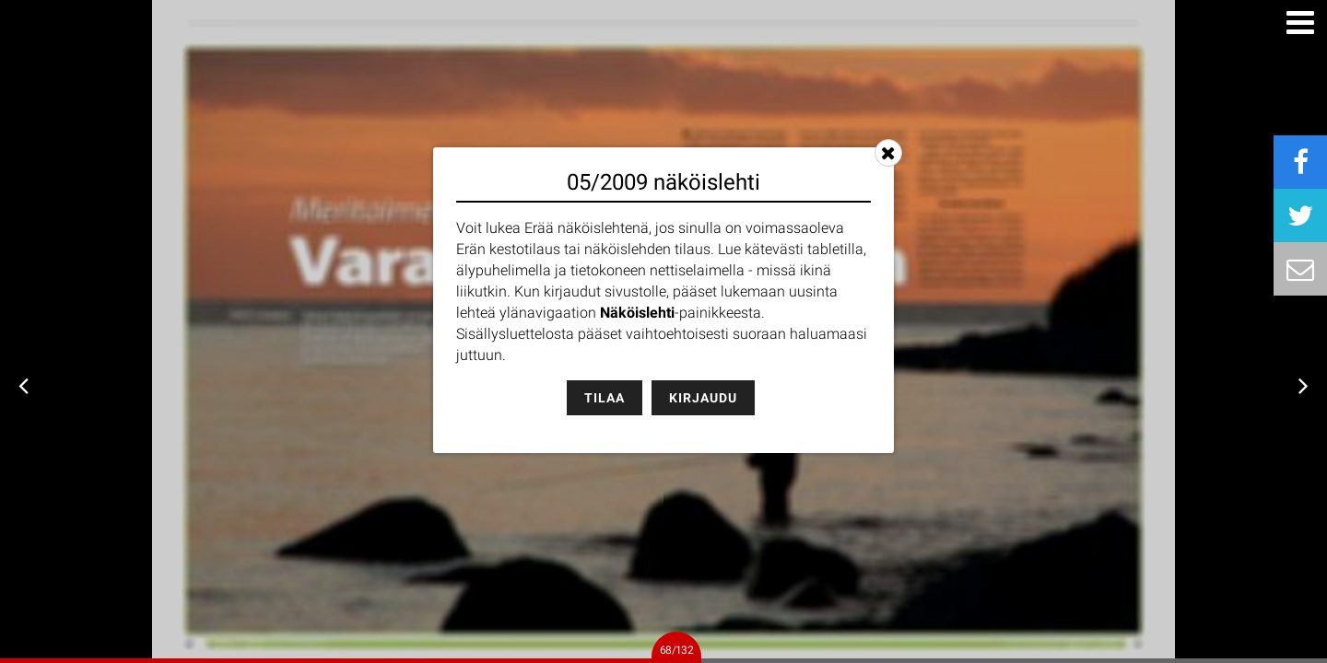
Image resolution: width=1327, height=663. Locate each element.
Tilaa (604, 397)
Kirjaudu (703, 397)
